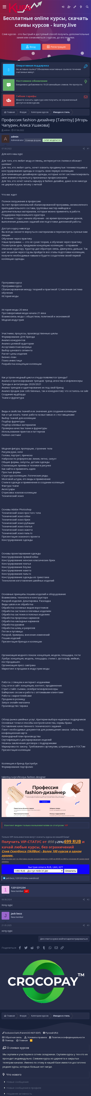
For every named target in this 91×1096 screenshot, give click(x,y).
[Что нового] (81, 7)
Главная (23, 1040)
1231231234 (18, 887)
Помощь (9, 1040)
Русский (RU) (50, 1032)
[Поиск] (87, 7)
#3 (88, 925)
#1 (88, 148)
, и (22, 878)
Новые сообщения (18, 1081)
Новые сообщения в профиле (24, 1087)
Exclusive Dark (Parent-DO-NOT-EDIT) (21, 1032)
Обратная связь (13, 1037)
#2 (88, 899)
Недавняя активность (19, 1093)
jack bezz (16, 913)
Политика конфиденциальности (68, 1037)
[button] (4, 7)
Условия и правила (37, 1037)
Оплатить (70, 870)
